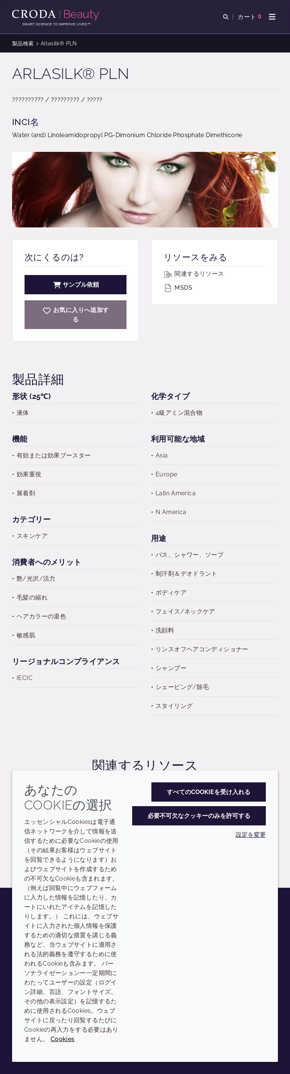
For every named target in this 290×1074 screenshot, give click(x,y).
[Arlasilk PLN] (75, 314)
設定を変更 (251, 834)
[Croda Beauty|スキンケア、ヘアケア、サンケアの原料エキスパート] (56, 15)
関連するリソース (194, 273)
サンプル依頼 (75, 284)
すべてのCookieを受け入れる (208, 792)
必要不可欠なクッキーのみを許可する (199, 815)
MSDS (178, 287)
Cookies (63, 1039)
